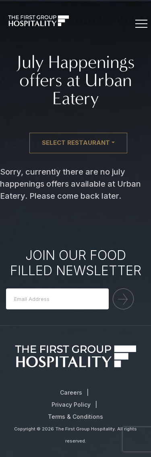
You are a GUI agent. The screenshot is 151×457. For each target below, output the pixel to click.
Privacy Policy (71, 404)
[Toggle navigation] (141, 24)
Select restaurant (76, 142)
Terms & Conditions (75, 416)
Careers (71, 392)
